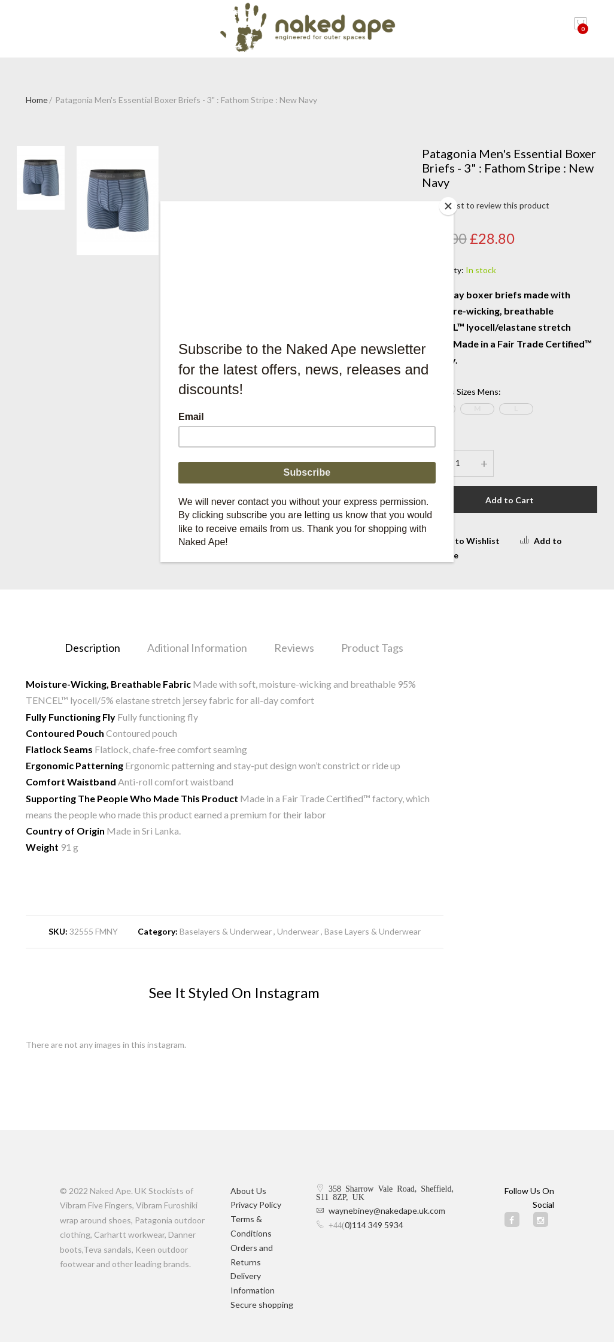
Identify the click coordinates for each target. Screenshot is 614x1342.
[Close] (451, 204)
